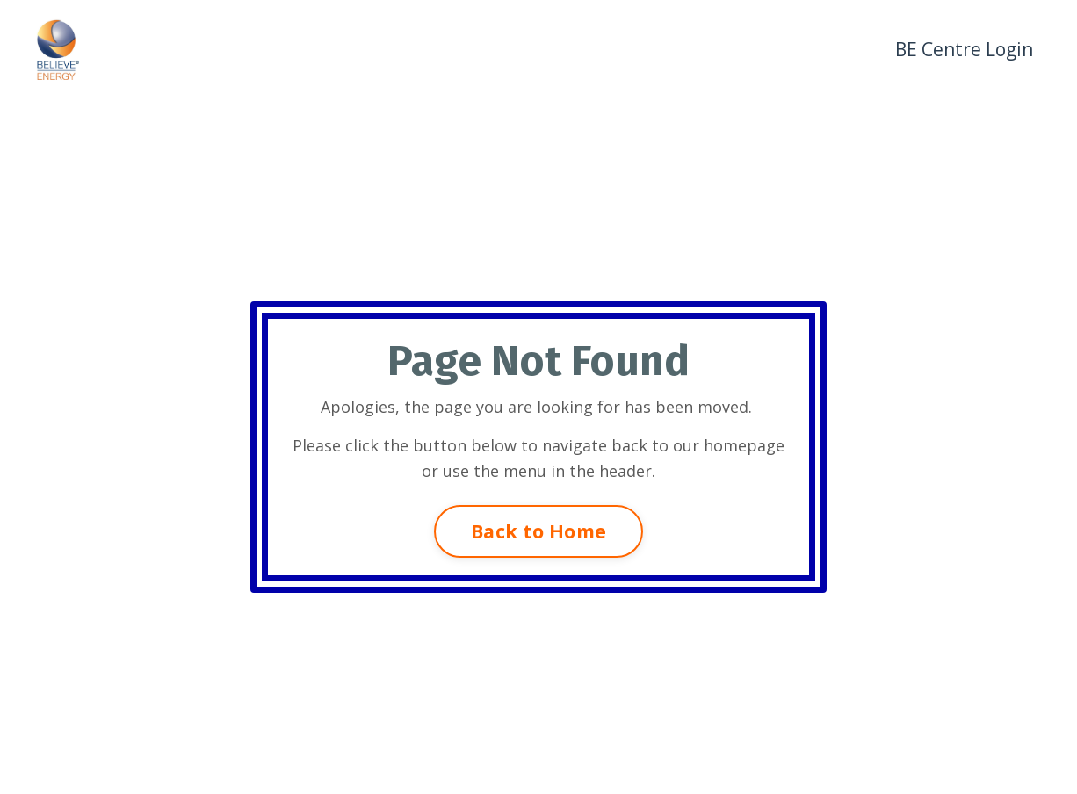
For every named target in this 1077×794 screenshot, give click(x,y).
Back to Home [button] (538, 531)
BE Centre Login (964, 49)
